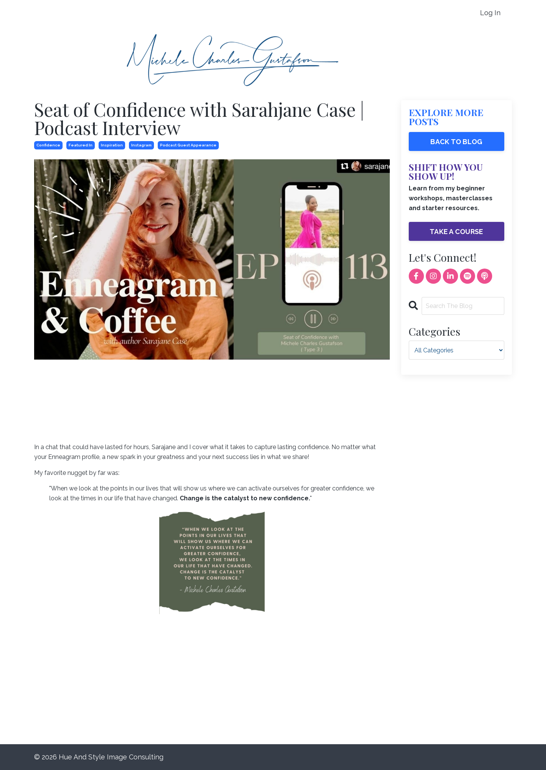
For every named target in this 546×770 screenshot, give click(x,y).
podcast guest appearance (188, 145)
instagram (141, 145)
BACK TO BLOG (456, 142)
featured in (81, 145)
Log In (490, 13)
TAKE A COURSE (456, 232)
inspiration (112, 145)
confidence (48, 145)
